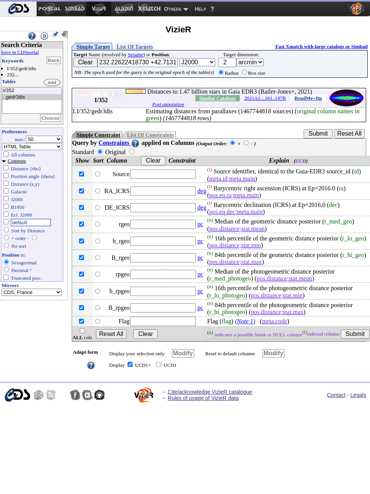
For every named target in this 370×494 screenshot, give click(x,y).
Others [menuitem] (173, 9)
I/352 (32, 90)
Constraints (119, 142)
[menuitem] (18, 9)
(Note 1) (245, 321)
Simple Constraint (98, 135)
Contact (336, 395)
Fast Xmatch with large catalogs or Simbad (321, 46)
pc (200, 224)
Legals (358, 395)
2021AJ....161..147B (265, 98)
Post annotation (168, 104)
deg (201, 191)
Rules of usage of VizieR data (203, 398)
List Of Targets (135, 47)
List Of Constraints (150, 135)
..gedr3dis (32, 97)
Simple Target (93, 47)
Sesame (135, 54)
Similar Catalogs (217, 98)
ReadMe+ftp (308, 98)
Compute (17, 161)
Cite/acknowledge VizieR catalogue (210, 392)
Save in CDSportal (20, 52)
